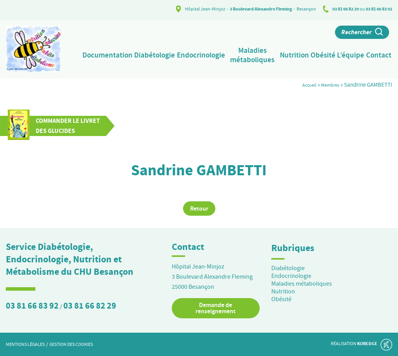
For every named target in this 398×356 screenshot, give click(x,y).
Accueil (304, 84)
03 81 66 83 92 (379, 9)
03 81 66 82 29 (345, 9)
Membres (328, 84)
